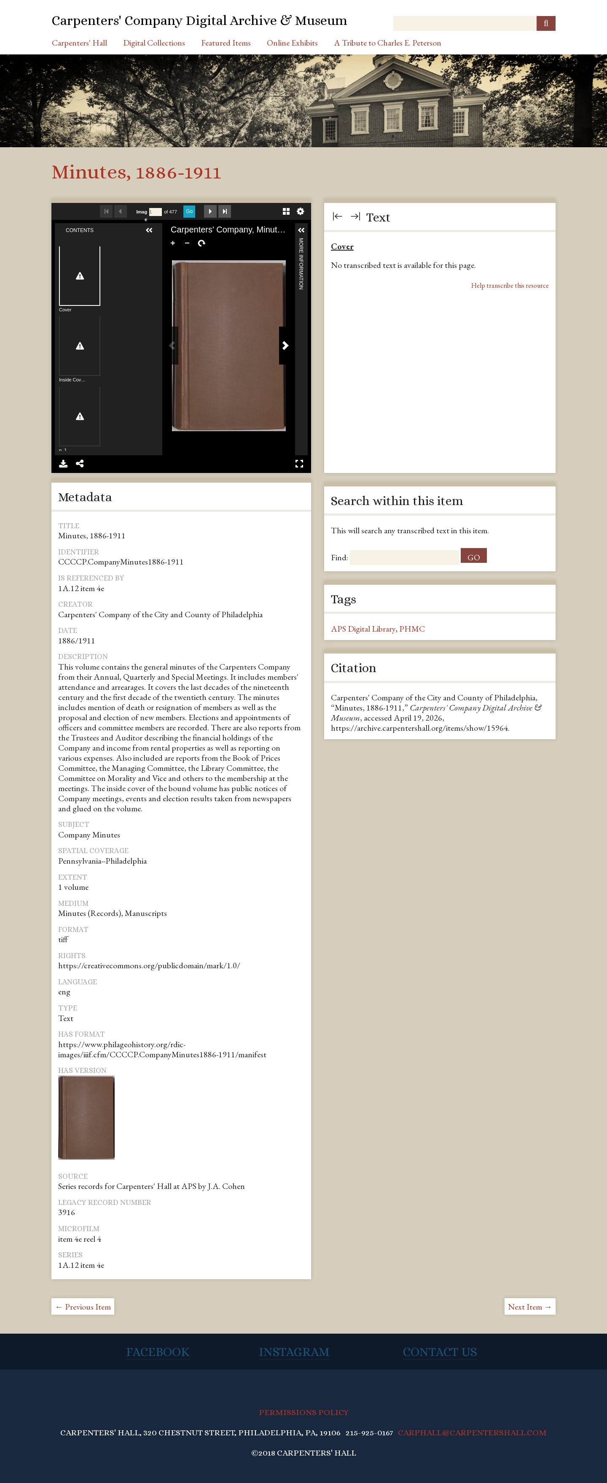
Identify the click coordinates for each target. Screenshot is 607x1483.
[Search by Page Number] (155, 212)
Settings (300, 211)
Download (63, 463)
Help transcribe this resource (510, 285)
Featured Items (226, 42)
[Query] (474, 23)
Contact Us (440, 1352)
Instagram (294, 1352)
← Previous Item (83, 1306)
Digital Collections (154, 42)
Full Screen (299, 463)
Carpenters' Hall (79, 42)
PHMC (412, 628)
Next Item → (530, 1306)
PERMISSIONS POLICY (304, 1412)
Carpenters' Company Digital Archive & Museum (199, 20)
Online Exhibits (292, 42)
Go (189, 211)
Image (142, 215)
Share (80, 463)
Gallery (286, 211)
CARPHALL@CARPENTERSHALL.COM (472, 1432)
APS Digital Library (363, 628)
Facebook (158, 1352)
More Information (301, 241)
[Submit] (546, 23)
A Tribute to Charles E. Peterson (387, 42)
